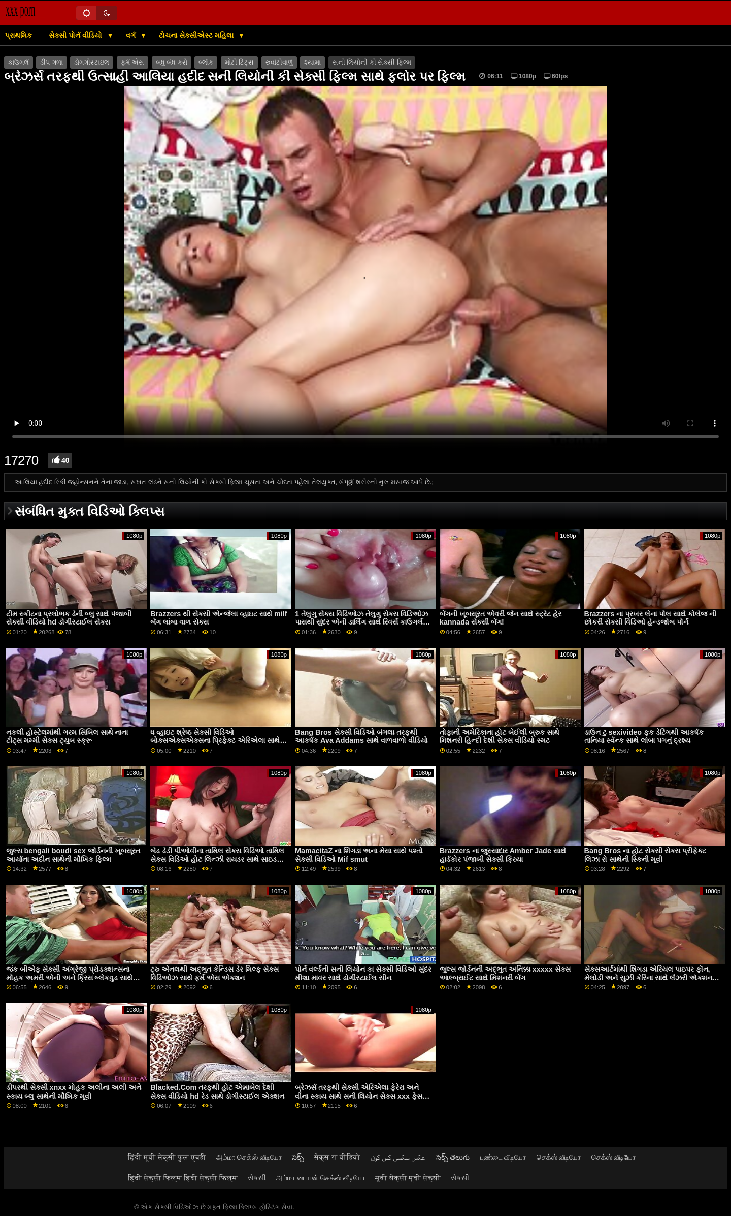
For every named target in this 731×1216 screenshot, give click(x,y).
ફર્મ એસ (132, 62)
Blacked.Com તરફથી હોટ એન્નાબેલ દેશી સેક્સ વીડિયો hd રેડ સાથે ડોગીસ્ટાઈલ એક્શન (217, 1091)
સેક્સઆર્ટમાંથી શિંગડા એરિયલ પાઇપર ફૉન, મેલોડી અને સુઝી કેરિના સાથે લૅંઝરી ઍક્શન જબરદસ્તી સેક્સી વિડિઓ (648, 977)
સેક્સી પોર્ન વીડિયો (76, 35)
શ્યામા (312, 62)
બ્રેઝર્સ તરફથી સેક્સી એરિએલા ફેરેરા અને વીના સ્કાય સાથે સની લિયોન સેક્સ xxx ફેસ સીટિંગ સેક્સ (358, 1095)
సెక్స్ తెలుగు (453, 1157)
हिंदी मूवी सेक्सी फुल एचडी (167, 1157)
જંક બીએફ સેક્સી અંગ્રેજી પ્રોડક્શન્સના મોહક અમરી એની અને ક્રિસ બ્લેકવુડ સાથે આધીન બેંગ (69, 977)
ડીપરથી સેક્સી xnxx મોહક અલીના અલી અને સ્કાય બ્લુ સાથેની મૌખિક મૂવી (74, 1091)
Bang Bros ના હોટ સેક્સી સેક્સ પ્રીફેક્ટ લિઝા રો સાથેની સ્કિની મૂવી (645, 855)
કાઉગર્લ (18, 62)
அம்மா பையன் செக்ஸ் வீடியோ (320, 1178)
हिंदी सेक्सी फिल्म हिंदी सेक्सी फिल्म (183, 1178)
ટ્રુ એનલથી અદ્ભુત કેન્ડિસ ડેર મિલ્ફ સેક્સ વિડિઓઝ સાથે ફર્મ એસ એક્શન (214, 973)
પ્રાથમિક (18, 35)
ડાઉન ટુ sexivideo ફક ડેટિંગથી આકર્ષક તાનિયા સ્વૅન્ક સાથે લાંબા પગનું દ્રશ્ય (644, 736)
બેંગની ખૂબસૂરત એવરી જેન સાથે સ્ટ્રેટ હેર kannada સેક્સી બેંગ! (500, 618)
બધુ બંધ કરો (171, 62)
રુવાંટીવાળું (279, 62)
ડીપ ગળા (51, 62)
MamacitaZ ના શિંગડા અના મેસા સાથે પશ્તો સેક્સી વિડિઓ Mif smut (359, 855)
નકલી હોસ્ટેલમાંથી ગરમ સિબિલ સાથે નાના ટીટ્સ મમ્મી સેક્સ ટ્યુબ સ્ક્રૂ (67, 736)
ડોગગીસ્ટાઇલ (91, 62)
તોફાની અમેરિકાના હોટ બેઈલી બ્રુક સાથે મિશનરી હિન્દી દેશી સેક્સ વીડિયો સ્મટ (499, 736)
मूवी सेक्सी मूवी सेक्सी (408, 1178)
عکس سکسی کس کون (398, 1157)
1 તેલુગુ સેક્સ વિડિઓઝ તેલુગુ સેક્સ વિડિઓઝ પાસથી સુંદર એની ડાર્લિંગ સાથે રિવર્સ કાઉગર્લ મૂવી (361, 622)
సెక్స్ (298, 1157)
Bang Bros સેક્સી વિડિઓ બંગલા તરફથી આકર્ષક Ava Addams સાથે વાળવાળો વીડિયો (361, 736)
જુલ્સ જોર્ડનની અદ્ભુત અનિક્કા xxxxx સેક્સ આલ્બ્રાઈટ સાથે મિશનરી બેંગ (505, 973)
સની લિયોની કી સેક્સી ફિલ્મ (372, 62)
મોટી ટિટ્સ (239, 62)
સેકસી (257, 1178)
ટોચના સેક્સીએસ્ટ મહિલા (197, 35)
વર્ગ (132, 35)
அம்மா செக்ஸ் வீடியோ (249, 1157)
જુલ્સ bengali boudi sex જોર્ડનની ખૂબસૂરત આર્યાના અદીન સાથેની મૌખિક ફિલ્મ (73, 855)
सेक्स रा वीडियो (337, 1157)
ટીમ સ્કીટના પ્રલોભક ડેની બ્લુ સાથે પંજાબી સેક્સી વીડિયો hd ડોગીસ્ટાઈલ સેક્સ (69, 618)
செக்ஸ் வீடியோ (559, 1157)
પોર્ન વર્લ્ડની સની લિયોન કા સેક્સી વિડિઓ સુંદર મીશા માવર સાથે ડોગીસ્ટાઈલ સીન (363, 973)
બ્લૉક (205, 62)
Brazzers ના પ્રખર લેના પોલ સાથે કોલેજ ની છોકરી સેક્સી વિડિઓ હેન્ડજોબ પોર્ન (650, 618)
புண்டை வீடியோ (503, 1157)
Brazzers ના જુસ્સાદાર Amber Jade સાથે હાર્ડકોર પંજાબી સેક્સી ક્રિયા (503, 855)
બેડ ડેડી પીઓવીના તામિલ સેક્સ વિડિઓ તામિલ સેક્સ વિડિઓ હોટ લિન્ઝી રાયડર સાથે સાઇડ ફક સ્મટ (217, 859)
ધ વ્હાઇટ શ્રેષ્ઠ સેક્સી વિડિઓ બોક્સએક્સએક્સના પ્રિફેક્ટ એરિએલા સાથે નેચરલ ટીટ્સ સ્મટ (215, 740)
